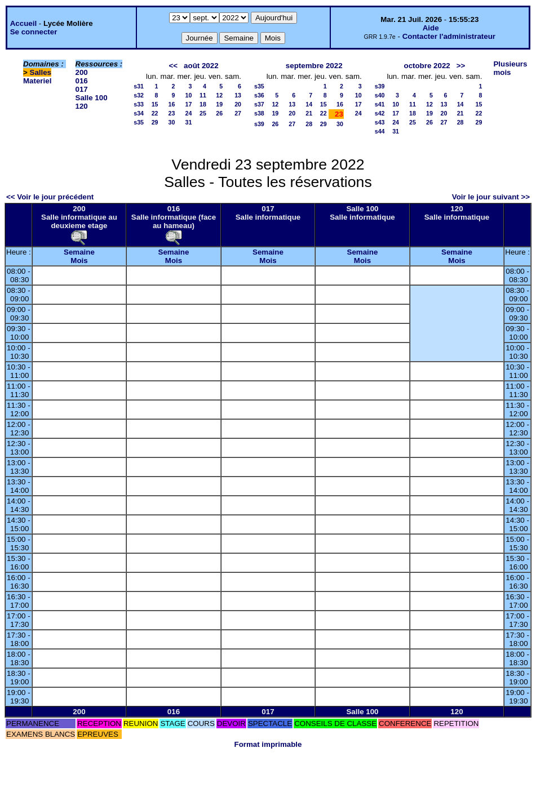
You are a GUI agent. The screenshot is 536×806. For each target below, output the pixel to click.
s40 (380, 95)
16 (172, 104)
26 (219, 113)
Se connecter (33, 32)
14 (308, 104)
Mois (78, 260)
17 (188, 104)
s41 (380, 104)
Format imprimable (268, 744)
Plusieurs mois (510, 68)
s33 (139, 104)
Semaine (79, 252)
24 (188, 113)
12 (219, 95)
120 (82, 106)
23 (172, 113)
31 (188, 122)
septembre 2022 (314, 65)
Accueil (23, 23)
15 (155, 104)
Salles (41, 72)
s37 (259, 104)
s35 (139, 122)
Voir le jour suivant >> (491, 197)
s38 (259, 113)
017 (82, 89)
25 (203, 113)
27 (237, 113)
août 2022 (201, 65)
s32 (139, 95)
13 (237, 95)
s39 (259, 124)
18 (203, 104)
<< (173, 65)
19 (219, 104)
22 (155, 113)
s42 (380, 113)
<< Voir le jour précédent (50, 197)
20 (237, 104)
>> (461, 65)
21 (308, 113)
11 (203, 95)
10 (188, 95)
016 (82, 81)
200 (82, 72)
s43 (380, 122)
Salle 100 (92, 97)
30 (172, 122)
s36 (259, 95)
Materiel (37, 81)
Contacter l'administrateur (448, 36)
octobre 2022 (427, 65)
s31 (139, 86)
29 (155, 122)
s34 (139, 113)
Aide (431, 28)
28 (308, 124)
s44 (380, 131)
